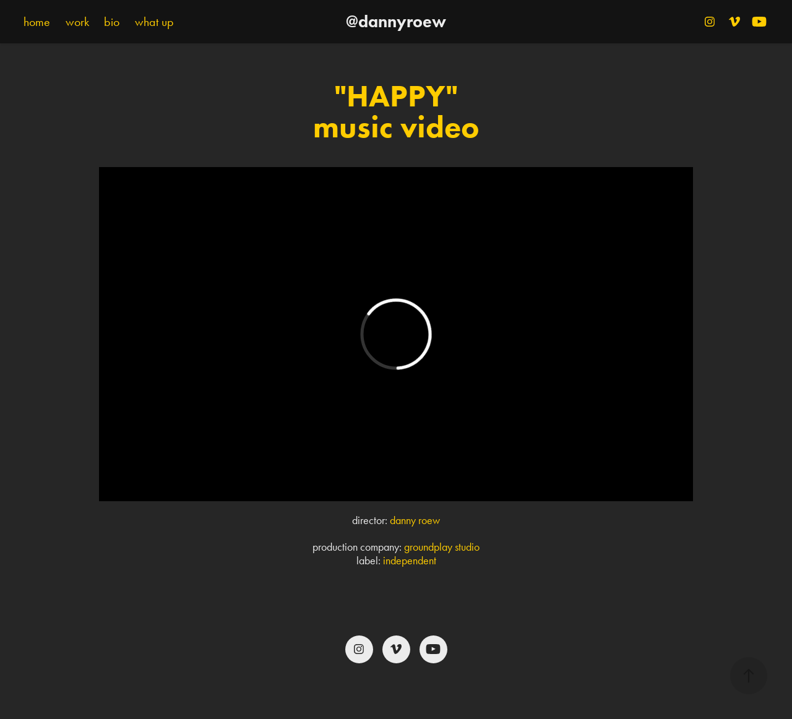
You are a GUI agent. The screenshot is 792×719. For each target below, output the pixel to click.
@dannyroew (396, 21)
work (77, 21)
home (37, 21)
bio (111, 21)
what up (154, 21)
